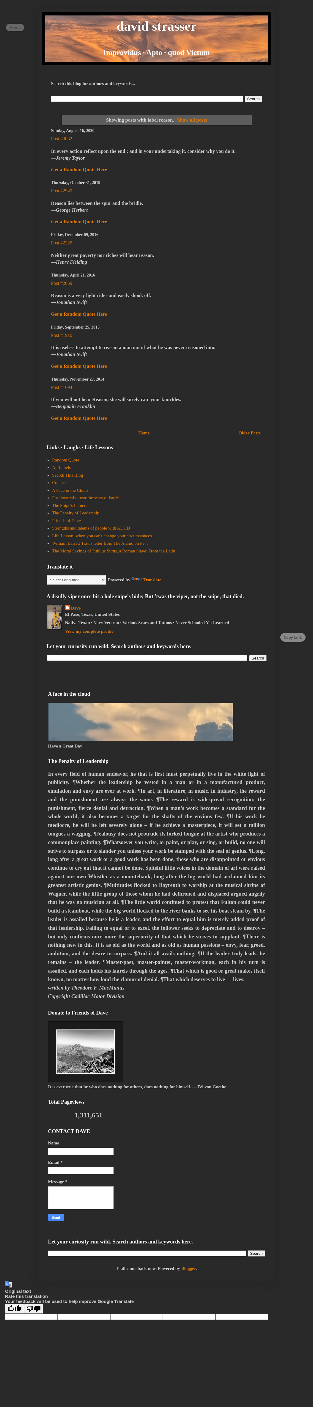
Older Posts (249, 433)
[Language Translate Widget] (76, 580)
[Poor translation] (33, 1309)
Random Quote (65, 460)
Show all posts (192, 120)
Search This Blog (67, 475)
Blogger (188, 1268)
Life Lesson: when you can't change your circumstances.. (103, 535)
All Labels (61, 467)
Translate (146, 579)
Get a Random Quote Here (79, 169)
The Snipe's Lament (69, 505)
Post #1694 (62, 387)
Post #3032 (62, 138)
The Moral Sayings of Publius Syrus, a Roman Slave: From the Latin (113, 551)
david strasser (156, 26)
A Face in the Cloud (70, 490)
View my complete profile (89, 631)
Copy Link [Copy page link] (293, 637)
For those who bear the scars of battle (85, 497)
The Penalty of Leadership (75, 513)
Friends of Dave (66, 520)
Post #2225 (62, 242)
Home (144, 433)
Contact (59, 482)
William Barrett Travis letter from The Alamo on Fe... (100, 543)
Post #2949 (62, 190)
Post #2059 (62, 283)
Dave (76, 608)
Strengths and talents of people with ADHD (91, 528)
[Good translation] (14, 1309)
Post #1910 (62, 335)
